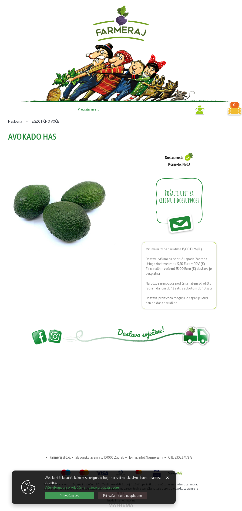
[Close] (69, 495)
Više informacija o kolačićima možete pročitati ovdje (81, 487)
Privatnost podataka (51, 409)
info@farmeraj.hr (151, 457)
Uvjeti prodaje (46, 416)
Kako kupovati (46, 422)
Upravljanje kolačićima (53, 428)
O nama (41, 403)
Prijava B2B (181, 110)
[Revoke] (122, 495)
